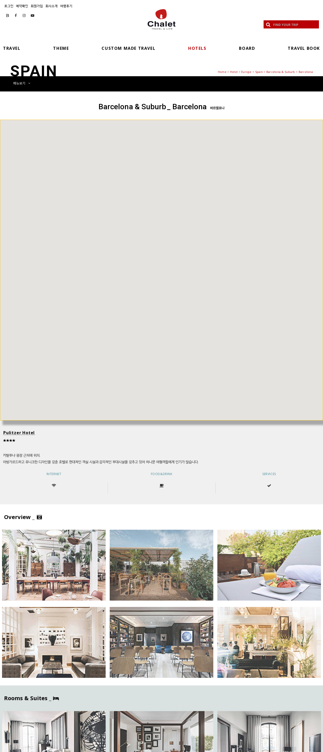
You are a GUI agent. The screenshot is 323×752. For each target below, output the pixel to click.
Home (222, 72)
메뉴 (21, 83)
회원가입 (37, 6)
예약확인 (22, 6)
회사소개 (51, 6)
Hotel (234, 72)
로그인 (8, 6)
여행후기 (66, 6)
